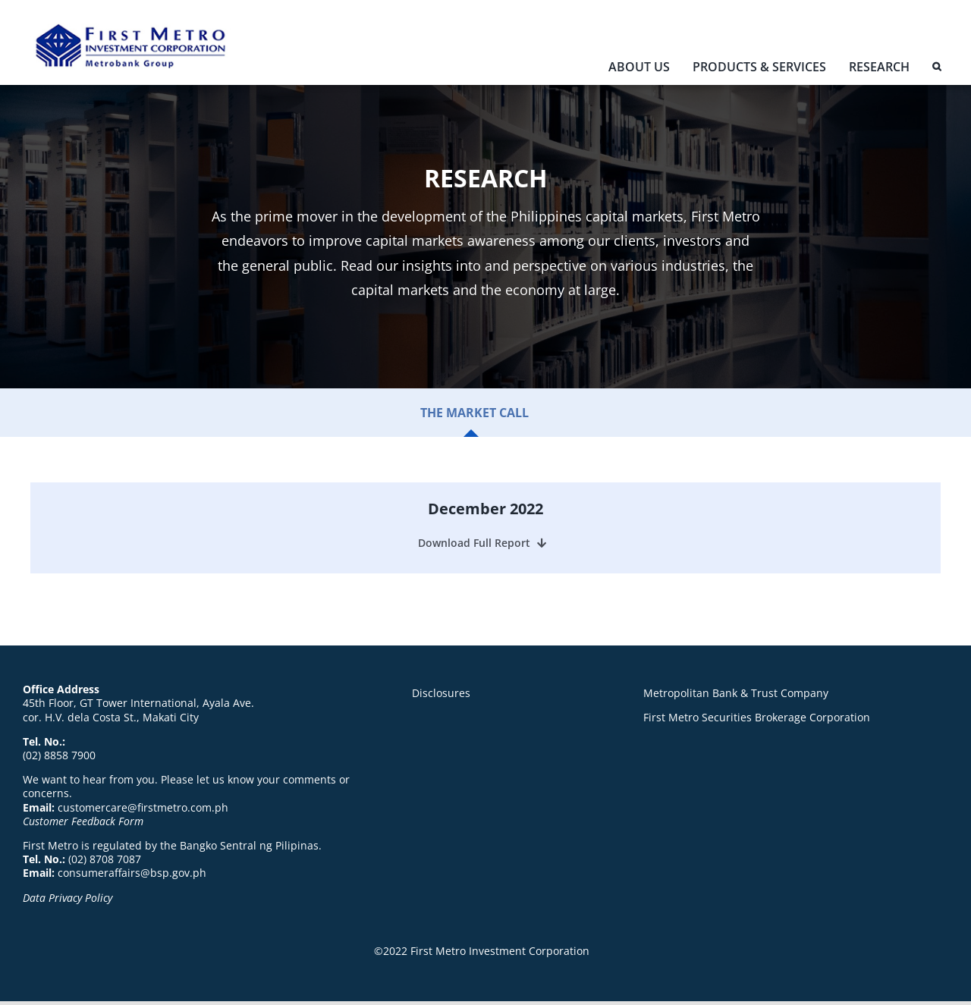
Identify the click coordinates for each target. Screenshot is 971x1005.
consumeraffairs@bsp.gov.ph (132, 872)
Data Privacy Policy (67, 897)
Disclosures (441, 693)
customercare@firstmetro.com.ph (143, 807)
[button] (936, 70)
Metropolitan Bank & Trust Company (735, 693)
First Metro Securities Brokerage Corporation (756, 717)
